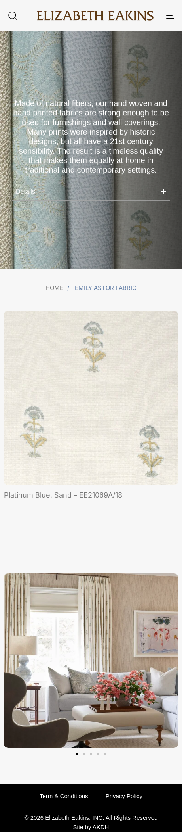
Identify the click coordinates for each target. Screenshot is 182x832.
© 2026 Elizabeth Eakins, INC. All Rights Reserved (90, 817)
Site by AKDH (91, 827)
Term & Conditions (64, 796)
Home (54, 288)
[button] (12, 15)
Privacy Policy (124, 796)
